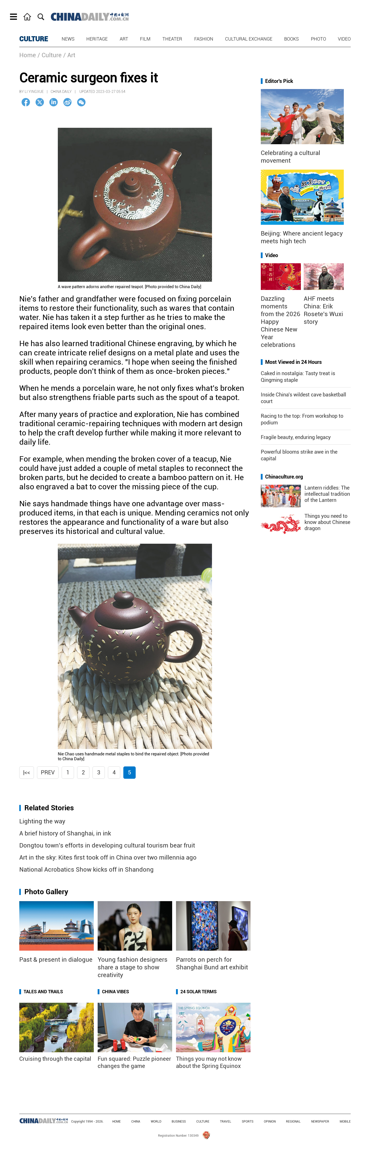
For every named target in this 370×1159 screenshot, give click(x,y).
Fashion (203, 39)
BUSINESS (179, 1121)
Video (344, 39)
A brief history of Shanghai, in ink (65, 833)
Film (145, 39)
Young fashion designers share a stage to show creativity (133, 967)
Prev (48, 772)
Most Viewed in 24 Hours (293, 362)
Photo (318, 39)
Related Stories (49, 808)
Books (291, 39)
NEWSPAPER (320, 1121)
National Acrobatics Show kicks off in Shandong (86, 869)
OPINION (270, 1121)
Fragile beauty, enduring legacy (296, 437)
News (68, 39)
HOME (116, 1121)
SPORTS (247, 1121)
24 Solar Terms (198, 991)
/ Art (69, 55)
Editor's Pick (279, 81)
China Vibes (115, 991)
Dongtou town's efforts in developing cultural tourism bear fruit (107, 845)
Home (27, 55)
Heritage (97, 39)
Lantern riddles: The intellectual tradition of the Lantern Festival (327, 497)
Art (124, 39)
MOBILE (345, 1121)
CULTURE (33, 39)
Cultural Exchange (248, 39)
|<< (26, 772)
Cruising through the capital (55, 1059)
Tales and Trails (43, 991)
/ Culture (50, 55)
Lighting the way (42, 821)
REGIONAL (293, 1121)
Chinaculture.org (284, 477)
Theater (172, 39)
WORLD (156, 1121)
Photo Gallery (46, 892)
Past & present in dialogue (55, 959)
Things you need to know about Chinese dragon (327, 522)
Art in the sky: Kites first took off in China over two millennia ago (108, 857)
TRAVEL (225, 1121)
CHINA (135, 1121)
